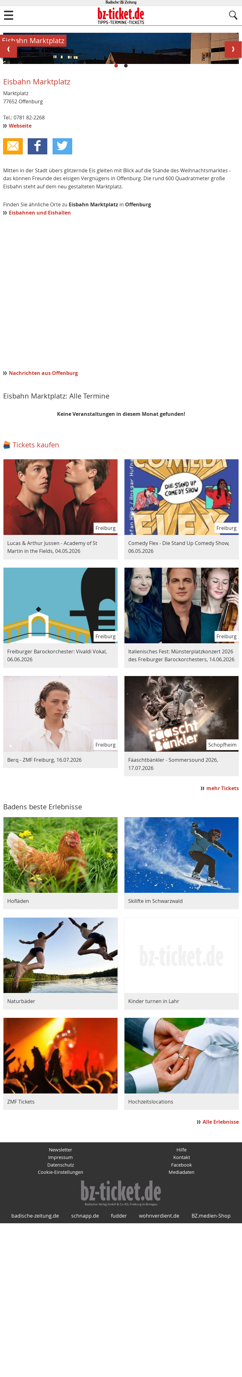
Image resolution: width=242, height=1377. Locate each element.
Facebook (181, 1308)
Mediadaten (181, 1316)
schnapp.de (85, 1369)
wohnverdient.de (159, 1369)
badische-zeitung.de (35, 1369)
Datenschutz (61, 1308)
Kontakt (181, 1300)
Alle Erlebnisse (221, 1263)
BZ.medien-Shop (211, 1369)
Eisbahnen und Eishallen (40, 355)
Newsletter (60, 1292)
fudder (119, 1369)
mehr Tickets (222, 930)
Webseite (20, 266)
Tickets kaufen (36, 587)
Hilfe (181, 1292)
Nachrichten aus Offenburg (43, 515)
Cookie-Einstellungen (60, 1316)
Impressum (60, 1300)
